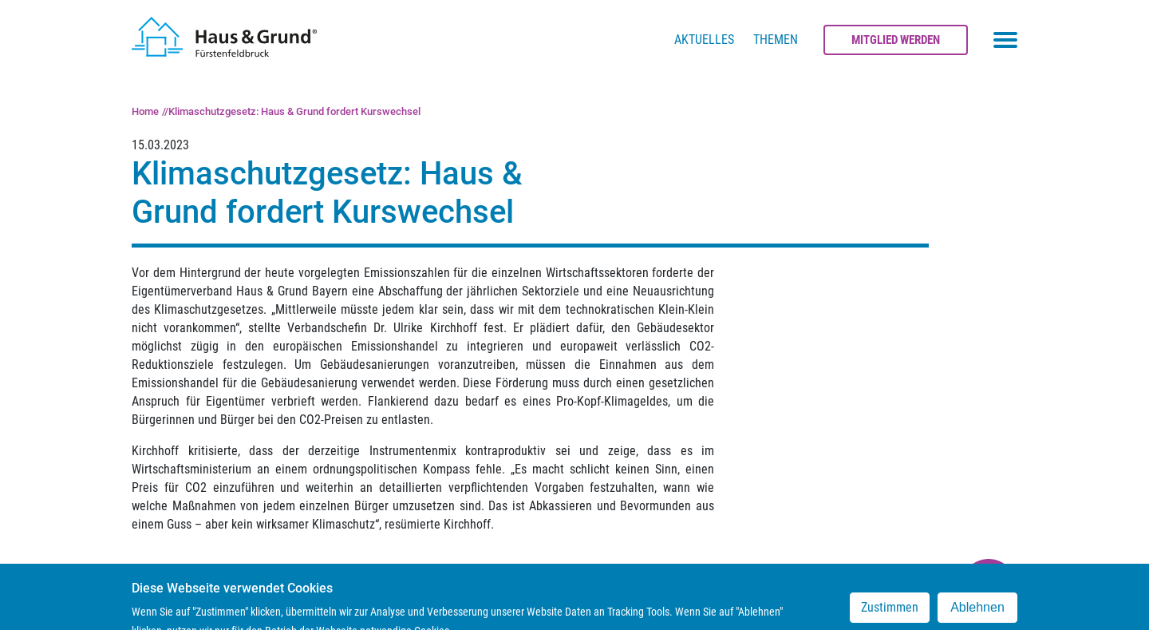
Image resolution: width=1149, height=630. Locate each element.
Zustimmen (889, 613)
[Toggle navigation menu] (1005, 40)
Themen (775, 39)
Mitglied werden (895, 40)
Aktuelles (704, 39)
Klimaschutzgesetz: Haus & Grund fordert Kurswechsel (294, 111)
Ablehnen (977, 613)
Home (145, 111)
